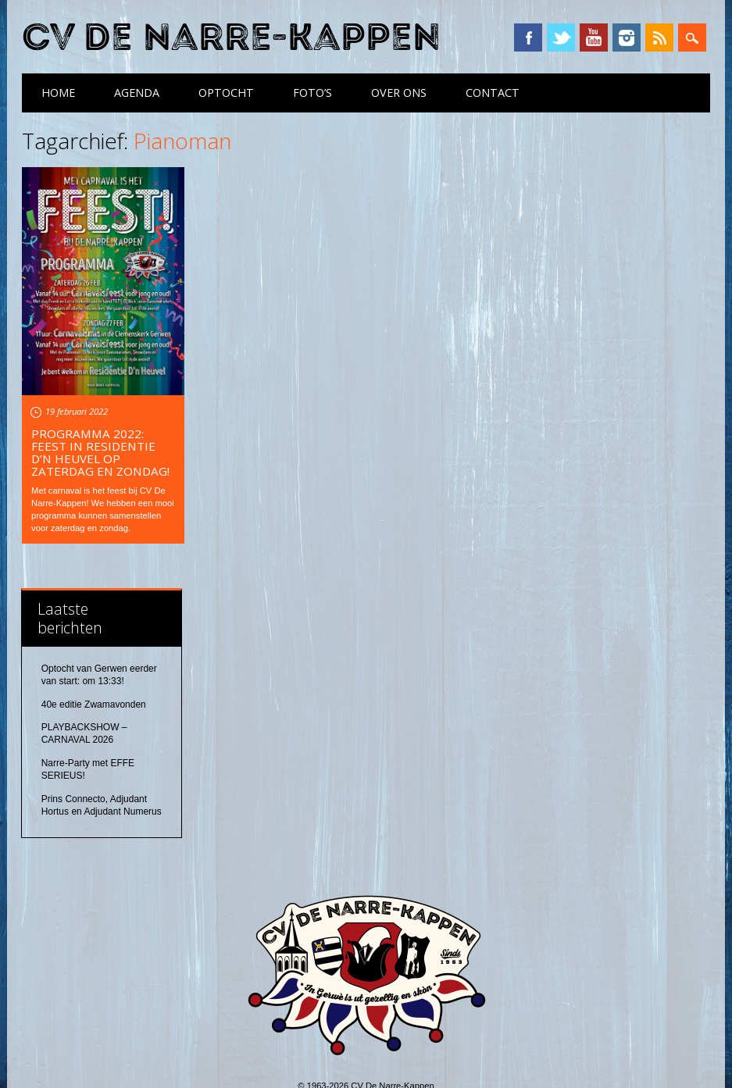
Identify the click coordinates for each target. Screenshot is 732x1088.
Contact (493, 92)
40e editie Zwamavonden (93, 704)
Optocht (226, 92)
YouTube (594, 37)
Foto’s (312, 92)
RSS (659, 37)
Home (58, 92)
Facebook (528, 37)
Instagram (626, 37)
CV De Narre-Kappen (231, 37)
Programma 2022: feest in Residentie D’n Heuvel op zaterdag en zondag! (100, 452)
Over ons (399, 92)
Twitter (561, 37)
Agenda (136, 92)
